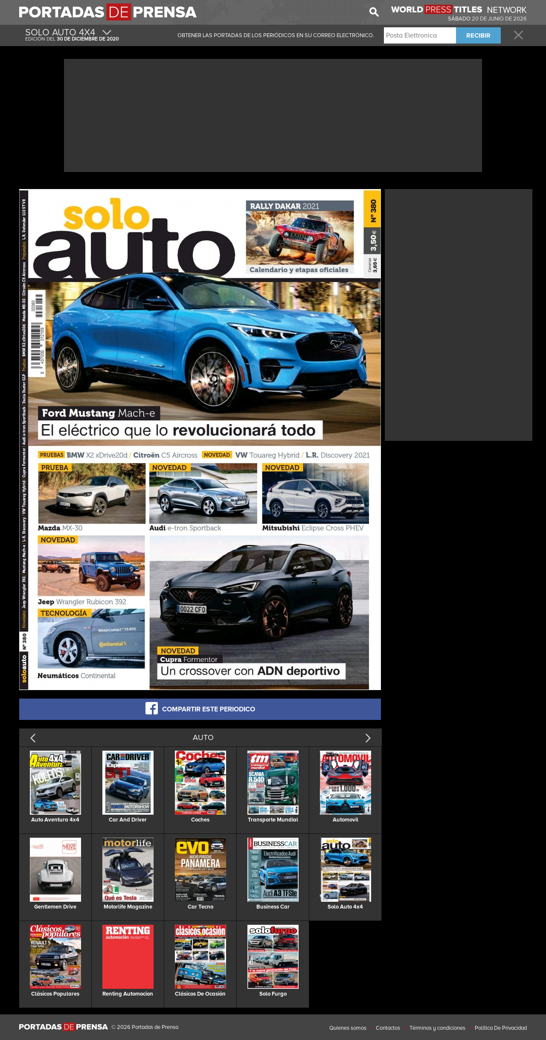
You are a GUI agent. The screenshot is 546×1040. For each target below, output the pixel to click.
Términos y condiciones (437, 1028)
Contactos (388, 1028)
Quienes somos (347, 1028)
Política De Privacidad (501, 1028)
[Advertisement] (273, 114)
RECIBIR (478, 35)
